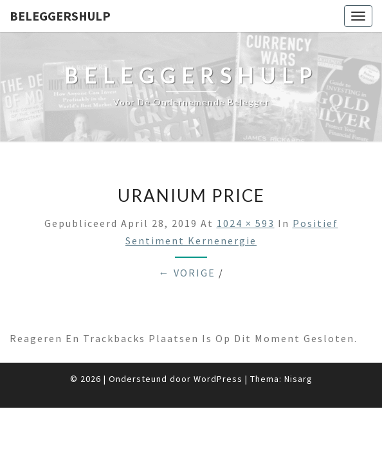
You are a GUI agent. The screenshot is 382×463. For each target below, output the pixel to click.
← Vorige (187, 272)
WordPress (218, 379)
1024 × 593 (246, 223)
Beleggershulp (60, 16)
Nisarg (298, 379)
